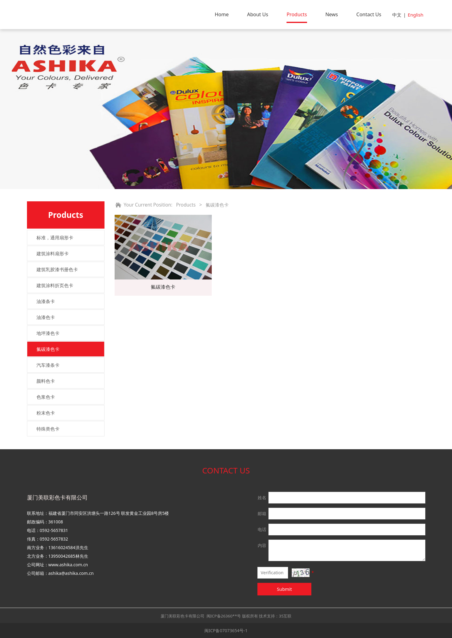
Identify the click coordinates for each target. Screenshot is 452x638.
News (331, 14)
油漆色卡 (45, 317)
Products (297, 14)
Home (222, 14)
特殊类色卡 (47, 429)
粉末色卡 (45, 413)
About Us (257, 14)
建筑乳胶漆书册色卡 (57, 269)
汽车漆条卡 (47, 365)
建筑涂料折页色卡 (54, 285)
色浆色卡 (45, 397)
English (415, 15)
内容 (262, 545)
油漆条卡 (45, 301)
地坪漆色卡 (47, 333)
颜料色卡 (45, 381)
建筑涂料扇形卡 (52, 253)
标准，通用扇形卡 (54, 237)
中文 (396, 15)
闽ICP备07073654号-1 (226, 630)
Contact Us (368, 14)
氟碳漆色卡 (47, 349)
